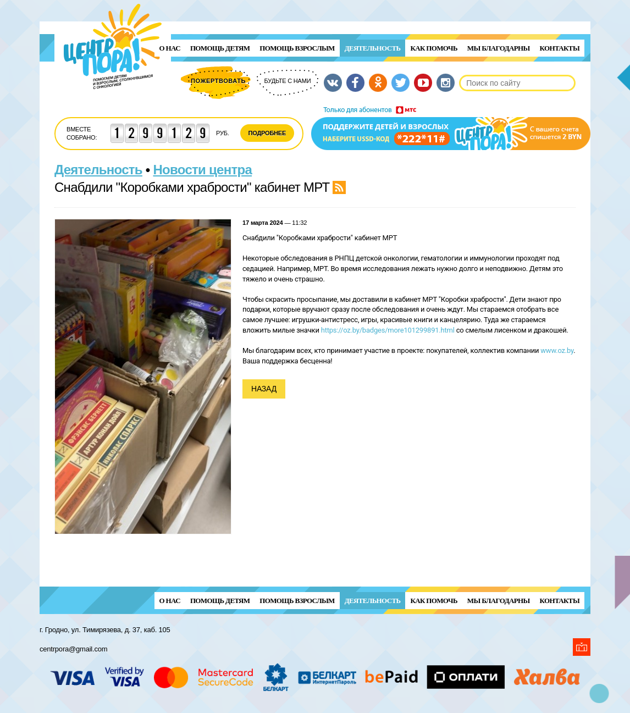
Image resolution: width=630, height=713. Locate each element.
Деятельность (373, 48)
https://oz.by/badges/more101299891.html (388, 330)
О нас (169, 48)
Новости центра (202, 169)
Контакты (559, 48)
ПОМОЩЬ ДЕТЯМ (220, 48)
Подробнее (267, 133)
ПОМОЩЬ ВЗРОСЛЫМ (296, 48)
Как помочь (433, 48)
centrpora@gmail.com (73, 649)
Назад (264, 388)
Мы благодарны (498, 48)
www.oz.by (556, 350)
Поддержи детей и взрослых (450, 128)
